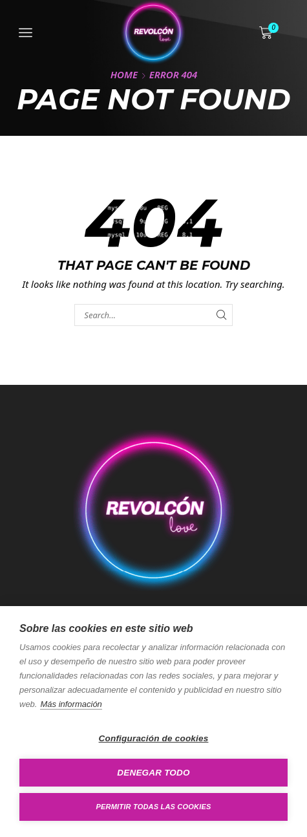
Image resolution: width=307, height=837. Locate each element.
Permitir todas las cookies (153, 806)
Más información (70, 704)
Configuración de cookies (154, 738)
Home (124, 74)
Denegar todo (153, 772)
